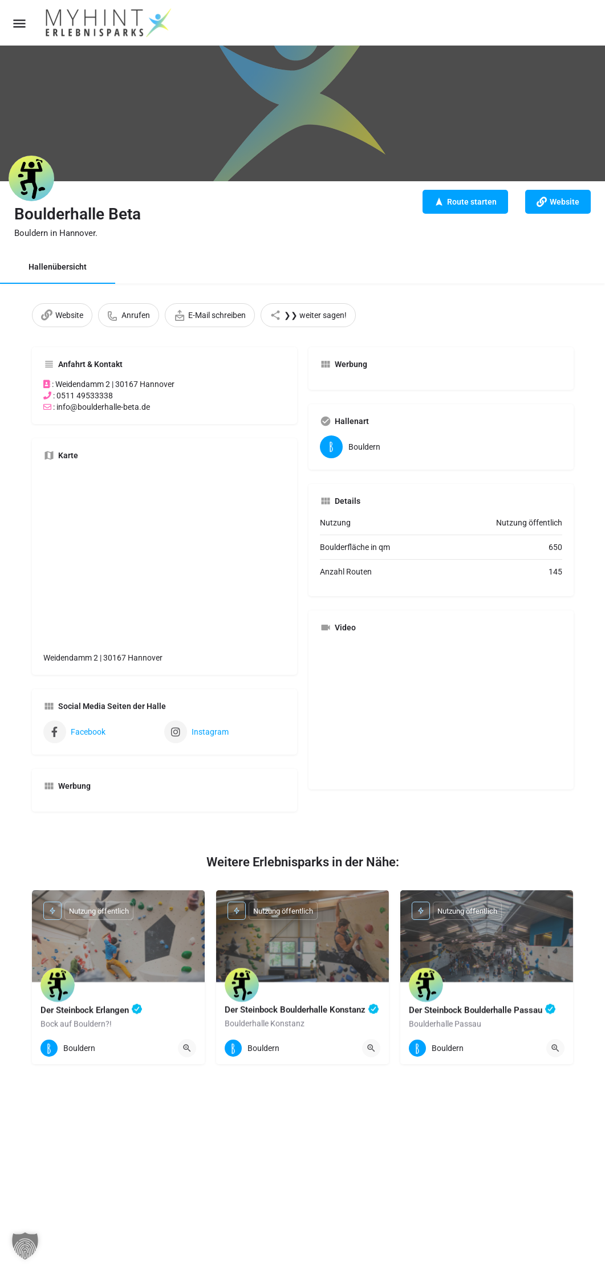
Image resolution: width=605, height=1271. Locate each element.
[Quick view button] (187, 1048)
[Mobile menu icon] (19, 23)
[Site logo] (109, 23)
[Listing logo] (31, 178)
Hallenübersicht (58, 266)
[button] (25, 1246)
